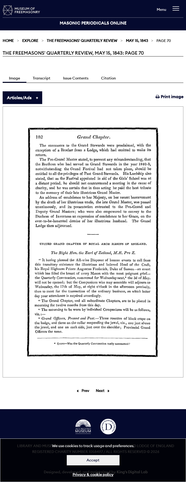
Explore (30, 40)
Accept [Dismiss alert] (93, 460)
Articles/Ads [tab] (19, 97)
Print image (169, 96)
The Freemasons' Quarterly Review (82, 40)
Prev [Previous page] (86, 390)
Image (14, 78)
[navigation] (177, 11)
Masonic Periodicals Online (93, 23)
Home (8, 40)
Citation (108, 78)
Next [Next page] (104, 390)
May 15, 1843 (137, 40)
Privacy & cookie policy (93, 474)
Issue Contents (75, 78)
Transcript (41, 78)
